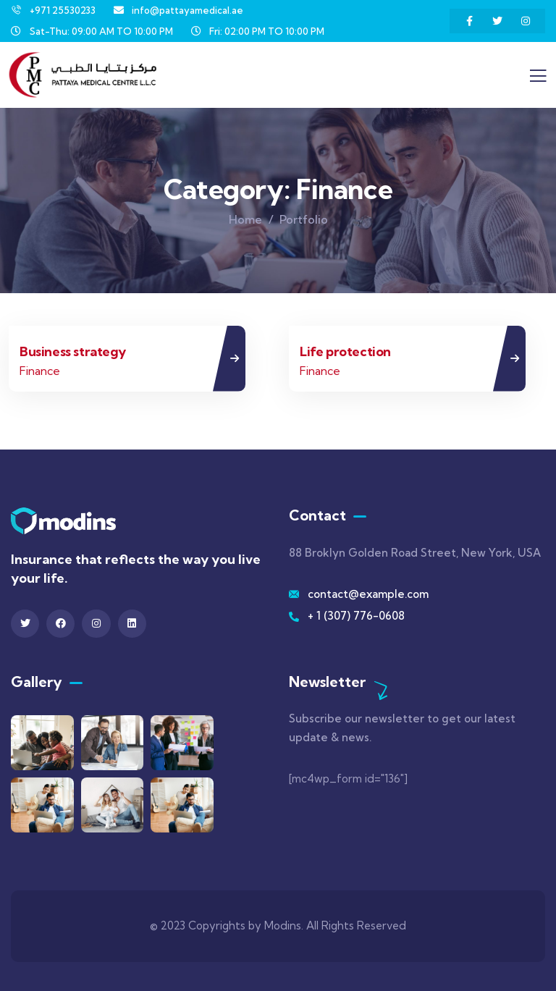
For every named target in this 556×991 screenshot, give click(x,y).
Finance (40, 370)
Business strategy (72, 351)
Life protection (345, 351)
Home (245, 219)
